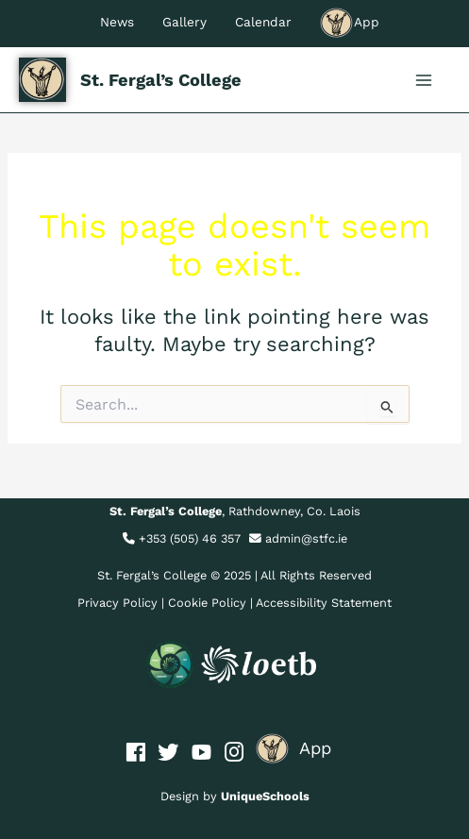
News (117, 21)
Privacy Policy (117, 603)
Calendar (263, 21)
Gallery (184, 21)
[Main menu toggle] (424, 80)
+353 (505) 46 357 (190, 538)
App (349, 21)
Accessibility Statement (324, 603)
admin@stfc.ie (306, 538)
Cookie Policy (207, 603)
